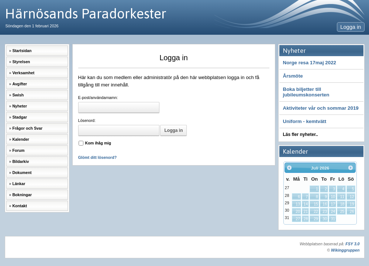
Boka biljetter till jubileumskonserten (306, 92)
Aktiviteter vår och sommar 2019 (321, 108)
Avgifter (19, 84)
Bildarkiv (20, 161)
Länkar (18, 183)
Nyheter (19, 106)
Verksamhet (23, 73)
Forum (18, 150)
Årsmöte (293, 76)
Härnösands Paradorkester (85, 13)
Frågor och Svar (27, 128)
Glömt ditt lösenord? (97, 157)
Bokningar (22, 194)
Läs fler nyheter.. (300, 134)
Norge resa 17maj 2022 (309, 62)
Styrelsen (21, 61)
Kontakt (19, 206)
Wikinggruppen (345, 250)
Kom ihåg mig (98, 143)
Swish (18, 95)
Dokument (21, 172)
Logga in (350, 27)
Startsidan (21, 50)
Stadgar (19, 117)
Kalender (20, 139)
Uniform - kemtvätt (305, 121)
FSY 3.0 (352, 244)
